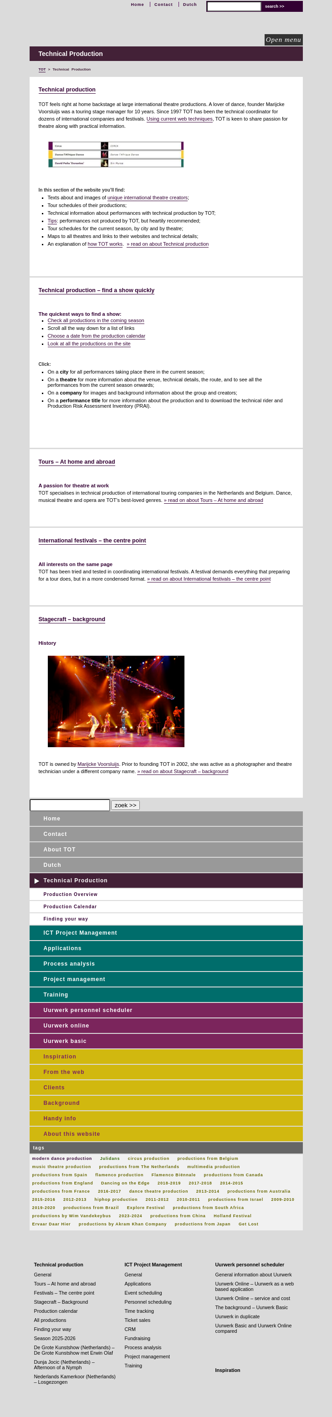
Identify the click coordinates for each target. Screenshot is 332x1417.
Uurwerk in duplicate (237, 1316)
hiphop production (116, 1199)
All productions (50, 1320)
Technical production (67, 89)
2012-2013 (75, 1199)
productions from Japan (203, 1224)
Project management (75, 979)
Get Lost (249, 1224)
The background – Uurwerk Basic (251, 1307)
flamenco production (119, 1175)
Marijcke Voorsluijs (98, 764)
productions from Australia (259, 1191)
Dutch (190, 4)
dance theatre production (159, 1191)
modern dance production (62, 1158)
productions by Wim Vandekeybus (71, 1216)
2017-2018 (200, 1183)
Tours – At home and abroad (77, 462)
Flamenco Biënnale (174, 1175)
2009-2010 (283, 1199)
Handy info (60, 1118)
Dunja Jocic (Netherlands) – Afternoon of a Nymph (64, 1364)
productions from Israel (235, 1199)
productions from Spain (59, 1175)
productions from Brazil (91, 1207)
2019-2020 (44, 1207)
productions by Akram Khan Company (123, 1224)
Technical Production (76, 880)
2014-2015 (231, 1183)
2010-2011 (188, 1199)
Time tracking (139, 1311)
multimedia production (213, 1166)
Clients (54, 1087)
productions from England (62, 1183)
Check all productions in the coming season (96, 320)
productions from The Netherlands (139, 1166)
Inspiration (60, 1056)
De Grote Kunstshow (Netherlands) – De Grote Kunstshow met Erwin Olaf (74, 1350)
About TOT (60, 849)
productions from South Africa (208, 1207)
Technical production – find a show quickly (97, 290)
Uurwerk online (67, 1025)
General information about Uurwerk (253, 1274)
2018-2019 (169, 1183)
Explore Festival (146, 1207)
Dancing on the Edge (125, 1183)
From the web (64, 1072)
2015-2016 (44, 1199)
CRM (130, 1329)
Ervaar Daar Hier (51, 1224)
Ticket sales (138, 1320)
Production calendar (56, 1311)
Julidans (110, 1158)
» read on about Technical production (168, 244)
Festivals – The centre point (64, 1293)
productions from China (178, 1216)
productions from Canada (233, 1175)
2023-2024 (130, 1216)
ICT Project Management (80, 933)
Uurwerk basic (65, 1041)
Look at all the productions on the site (89, 343)
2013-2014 (208, 1191)
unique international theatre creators (147, 197)
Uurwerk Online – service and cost (252, 1298)
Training (56, 995)
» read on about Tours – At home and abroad (213, 500)
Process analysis (69, 964)
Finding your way (66, 918)
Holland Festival (232, 1216)
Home (137, 4)
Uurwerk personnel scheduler (88, 1010)
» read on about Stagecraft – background (182, 771)
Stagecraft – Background (61, 1302)
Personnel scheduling (148, 1302)
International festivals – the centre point (92, 540)
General (42, 1274)
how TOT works (105, 244)
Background (62, 1103)
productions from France (61, 1191)
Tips (52, 220)
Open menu (283, 39)
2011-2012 (157, 1199)
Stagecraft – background (72, 619)
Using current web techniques (180, 118)
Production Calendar (70, 906)
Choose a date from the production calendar (97, 336)
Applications (63, 948)
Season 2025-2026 (55, 1338)
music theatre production (62, 1166)
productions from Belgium (207, 1158)
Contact (163, 4)
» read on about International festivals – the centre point (209, 579)
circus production (148, 1158)
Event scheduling (143, 1293)
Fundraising (137, 1338)
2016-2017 (109, 1191)
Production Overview (71, 894)
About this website (72, 1134)
